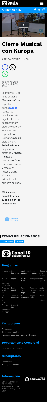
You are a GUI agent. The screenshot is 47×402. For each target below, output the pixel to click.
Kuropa (13, 107)
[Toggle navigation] (41, 3)
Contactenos (7, 329)
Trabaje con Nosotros (11, 332)
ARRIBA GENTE (9, 82)
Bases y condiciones (10, 364)
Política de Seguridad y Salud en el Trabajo (19, 335)
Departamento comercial (12, 348)
